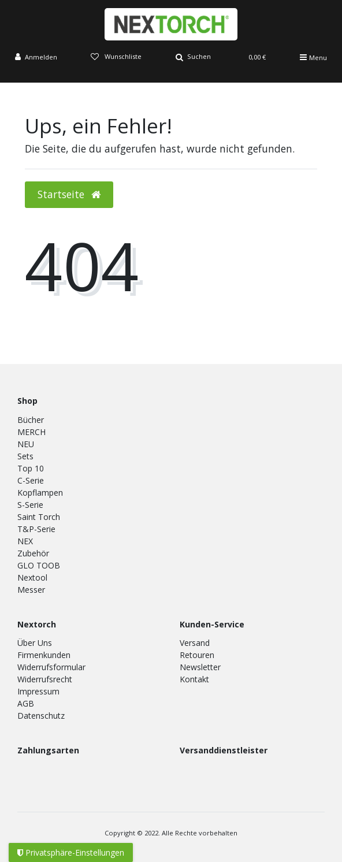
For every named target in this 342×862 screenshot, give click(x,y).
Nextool (32, 577)
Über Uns (34, 642)
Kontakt (194, 679)
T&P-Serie (36, 528)
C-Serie (30, 480)
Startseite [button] (69, 194)
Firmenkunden (43, 654)
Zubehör (33, 553)
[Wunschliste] (116, 57)
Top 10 (30, 468)
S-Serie (30, 504)
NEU (25, 444)
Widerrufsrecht (44, 679)
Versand (195, 642)
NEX (25, 541)
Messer (31, 589)
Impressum (38, 691)
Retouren (197, 654)
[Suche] (193, 57)
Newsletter (200, 667)
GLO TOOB (38, 565)
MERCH (31, 431)
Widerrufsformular (51, 667)
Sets (25, 456)
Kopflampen (40, 492)
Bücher (30, 419)
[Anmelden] (36, 57)
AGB (25, 703)
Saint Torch (38, 516)
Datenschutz (41, 715)
